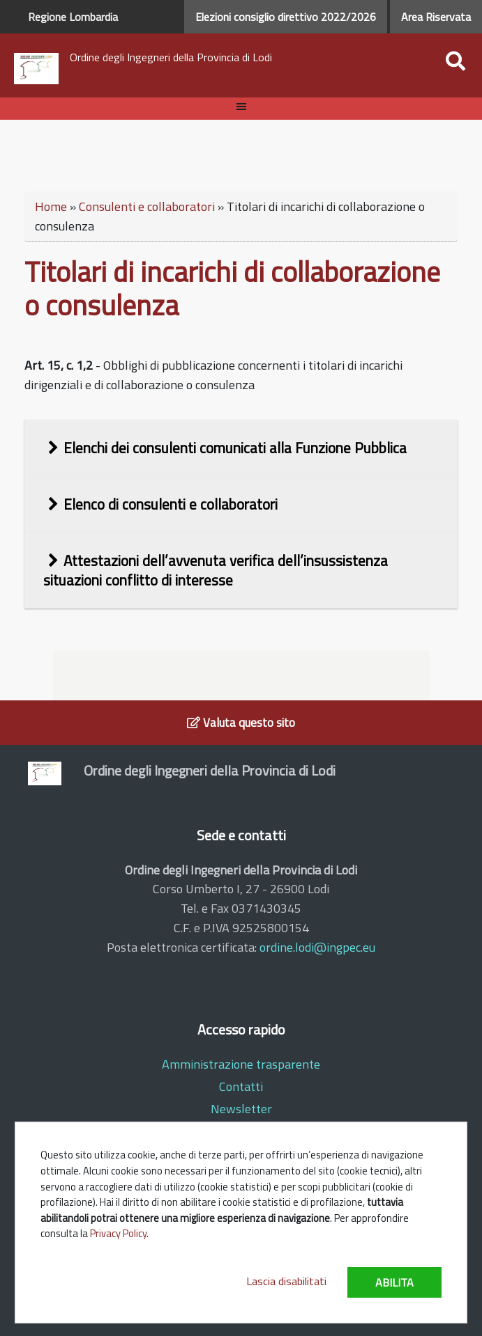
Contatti (241, 1086)
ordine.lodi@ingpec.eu (317, 947)
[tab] (241, 448)
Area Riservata (436, 16)
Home (51, 206)
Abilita (394, 1282)
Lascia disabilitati (286, 1281)
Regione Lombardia (73, 16)
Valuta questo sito (241, 723)
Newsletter (241, 1108)
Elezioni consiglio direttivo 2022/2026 (285, 16)
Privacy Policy (118, 1233)
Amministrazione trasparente (241, 1064)
